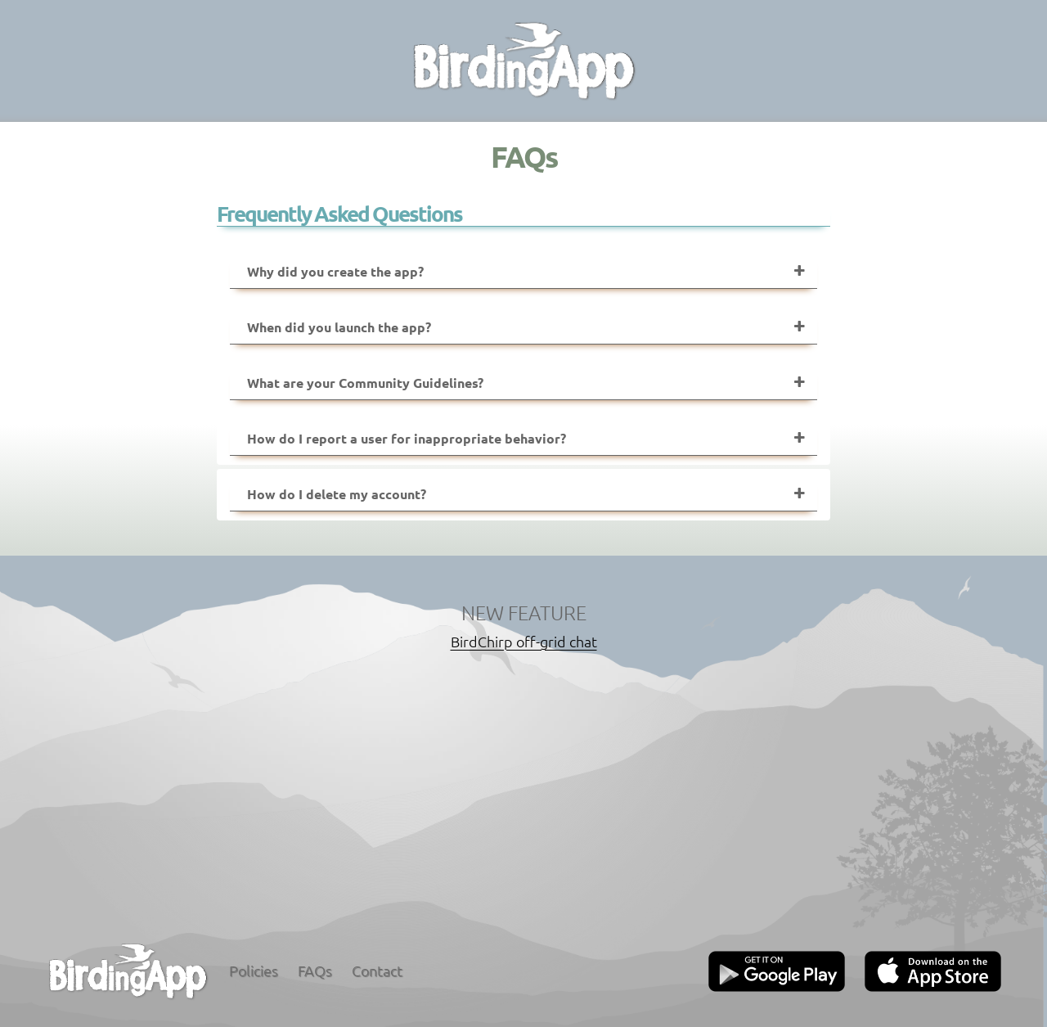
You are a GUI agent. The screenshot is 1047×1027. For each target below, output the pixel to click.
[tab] (523, 272)
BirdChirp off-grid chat (524, 641)
